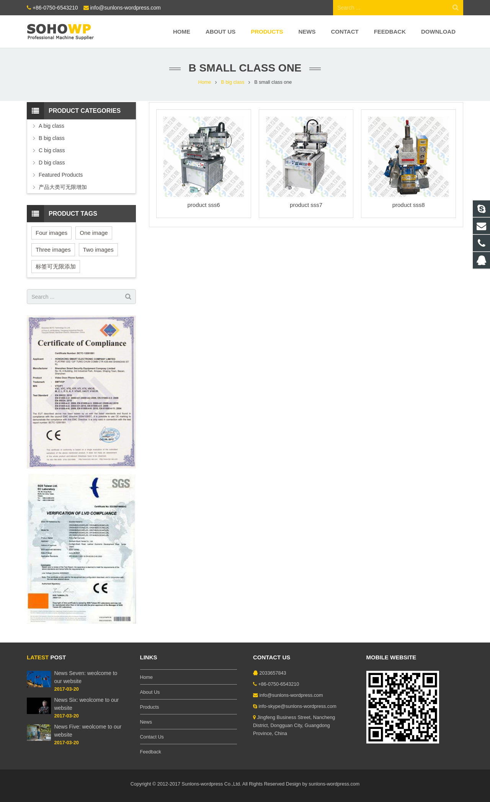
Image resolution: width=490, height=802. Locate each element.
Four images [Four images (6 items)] (51, 232)
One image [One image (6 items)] (94, 232)
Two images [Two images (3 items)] (98, 249)
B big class (232, 82)
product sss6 (203, 205)
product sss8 (408, 205)
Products (149, 707)
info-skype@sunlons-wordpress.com (297, 706)
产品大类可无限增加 (63, 187)
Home (204, 82)
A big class (51, 126)
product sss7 (306, 205)
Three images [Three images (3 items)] (53, 249)
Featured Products (61, 175)
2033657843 (273, 673)
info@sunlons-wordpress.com (125, 8)
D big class (52, 162)
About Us (150, 692)
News (146, 722)
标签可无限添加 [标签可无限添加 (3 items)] (56, 266)
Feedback (150, 752)
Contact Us (152, 737)
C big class (52, 150)
